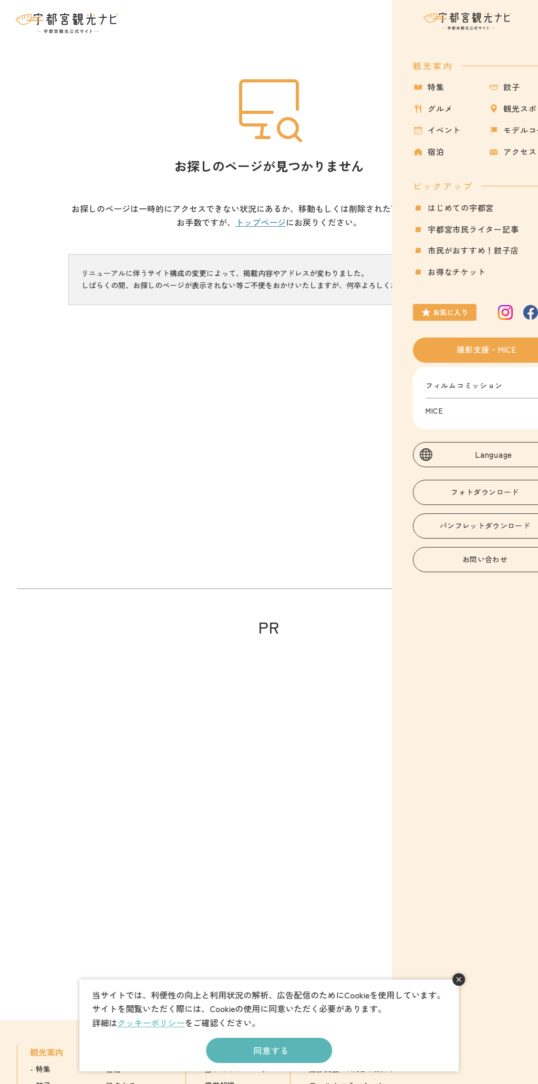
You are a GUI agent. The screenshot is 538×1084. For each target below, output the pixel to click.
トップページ (260, 222)
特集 (43, 1069)
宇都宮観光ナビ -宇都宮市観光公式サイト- (68, 23)
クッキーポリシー (150, 1022)
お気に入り (470, 29)
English (458, 1069)
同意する (270, 1050)
